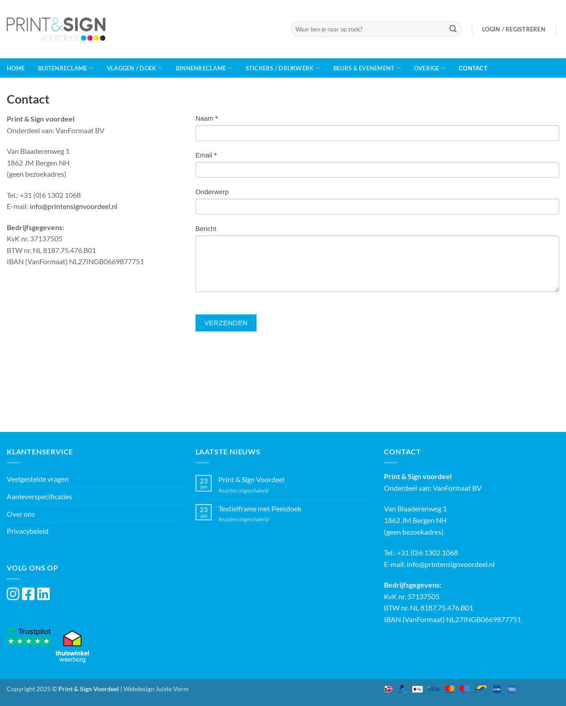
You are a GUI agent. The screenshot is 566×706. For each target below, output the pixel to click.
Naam (207, 118)
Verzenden (226, 323)
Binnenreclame (204, 68)
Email (206, 155)
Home (16, 68)
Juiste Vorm (172, 689)
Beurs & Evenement (367, 68)
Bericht (206, 228)
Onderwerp (212, 192)
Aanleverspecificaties (39, 496)
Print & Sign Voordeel (251, 479)
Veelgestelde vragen (38, 479)
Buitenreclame (65, 68)
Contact (473, 68)
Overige (429, 68)
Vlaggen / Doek (134, 68)
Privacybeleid (27, 531)
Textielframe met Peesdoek (259, 508)
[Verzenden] (453, 29)
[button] (513, 29)
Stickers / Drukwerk (283, 68)
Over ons (21, 514)
